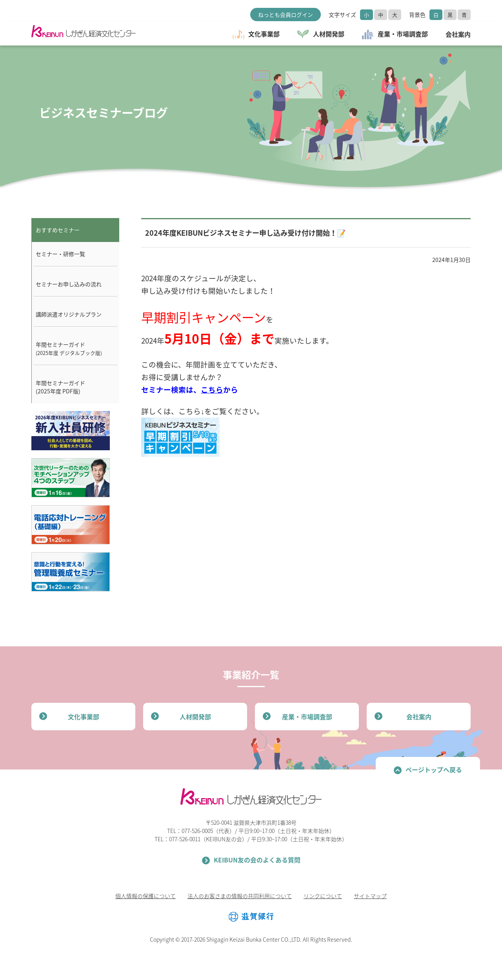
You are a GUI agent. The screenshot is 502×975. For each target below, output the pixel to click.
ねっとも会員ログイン (285, 14)
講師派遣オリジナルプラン (69, 314)
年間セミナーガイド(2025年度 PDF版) (60, 387)
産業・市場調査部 (307, 716)
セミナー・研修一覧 (60, 254)
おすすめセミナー (58, 230)
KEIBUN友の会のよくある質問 (257, 859)
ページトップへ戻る (434, 769)
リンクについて (323, 896)
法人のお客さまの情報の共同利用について (239, 896)
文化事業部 (83, 716)
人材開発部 (195, 716)
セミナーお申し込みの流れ (69, 284)
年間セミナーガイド (69, 348)
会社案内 (418, 716)
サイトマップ (370, 896)
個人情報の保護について (145, 896)
